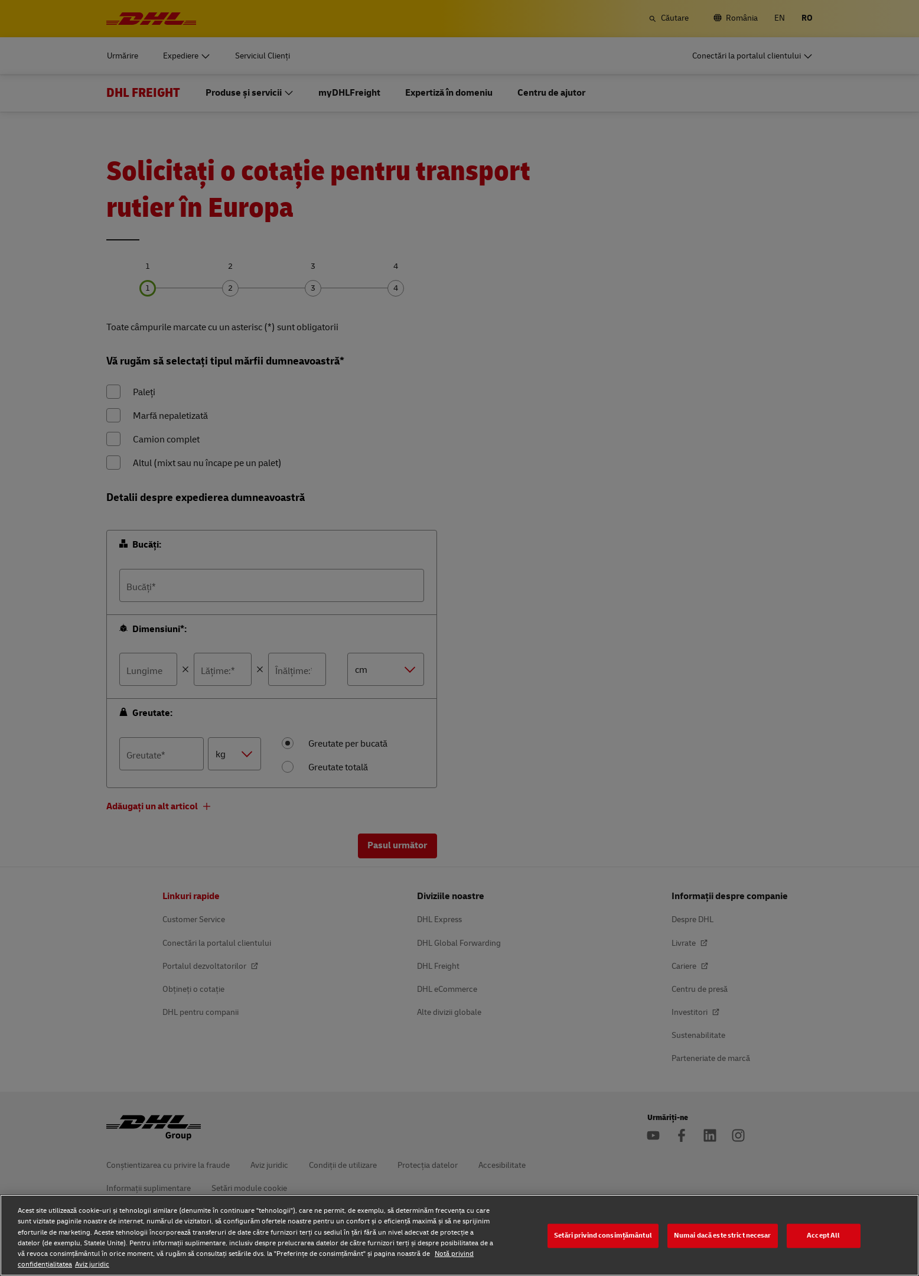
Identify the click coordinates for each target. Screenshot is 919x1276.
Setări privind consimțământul (603, 1235)
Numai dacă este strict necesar (722, 1235)
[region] (459, 1235)
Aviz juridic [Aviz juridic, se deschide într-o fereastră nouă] (92, 1264)
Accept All (823, 1235)
